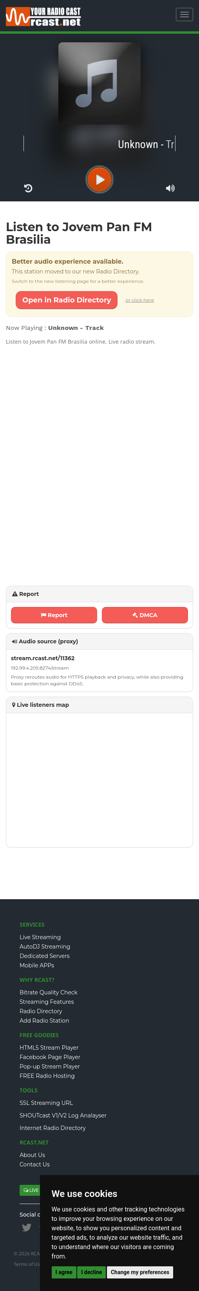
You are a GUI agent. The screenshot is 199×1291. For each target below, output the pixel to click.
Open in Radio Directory (66, 300)
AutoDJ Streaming (45, 946)
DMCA (144, 615)
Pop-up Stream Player (50, 1066)
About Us (32, 1155)
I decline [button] (91, 1272)
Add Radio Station (44, 1020)
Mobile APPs (37, 965)
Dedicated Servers (45, 956)
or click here (139, 300)
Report (54, 615)
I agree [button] (64, 1272)
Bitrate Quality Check (49, 992)
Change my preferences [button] (140, 1272)
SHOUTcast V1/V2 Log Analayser (63, 1115)
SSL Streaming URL (46, 1102)
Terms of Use (28, 1264)
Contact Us (35, 1164)
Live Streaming (40, 937)
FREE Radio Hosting (47, 1075)
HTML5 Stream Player (49, 1047)
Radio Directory (41, 1011)
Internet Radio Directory (53, 1128)
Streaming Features (47, 1001)
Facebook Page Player (50, 1057)
